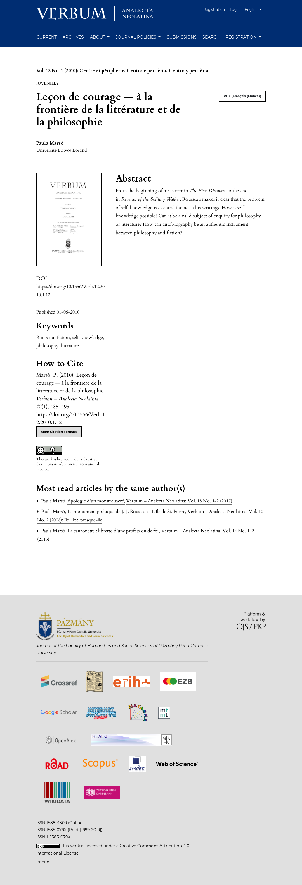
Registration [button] (241, 37)
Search (211, 37)
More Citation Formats (59, 432)
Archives (73, 37)
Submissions (182, 37)
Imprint (43, 862)
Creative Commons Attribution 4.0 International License (67, 464)
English (255, 9)
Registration (214, 9)
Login (235, 9)
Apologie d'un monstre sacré (96, 501)
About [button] (98, 37)
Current (47, 37)
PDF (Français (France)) (242, 96)
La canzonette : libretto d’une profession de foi (113, 531)
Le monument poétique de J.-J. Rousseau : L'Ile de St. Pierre (126, 511)
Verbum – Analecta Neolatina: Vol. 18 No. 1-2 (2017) (179, 501)
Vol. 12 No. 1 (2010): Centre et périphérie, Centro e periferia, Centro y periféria (122, 71)
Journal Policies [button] (136, 37)
